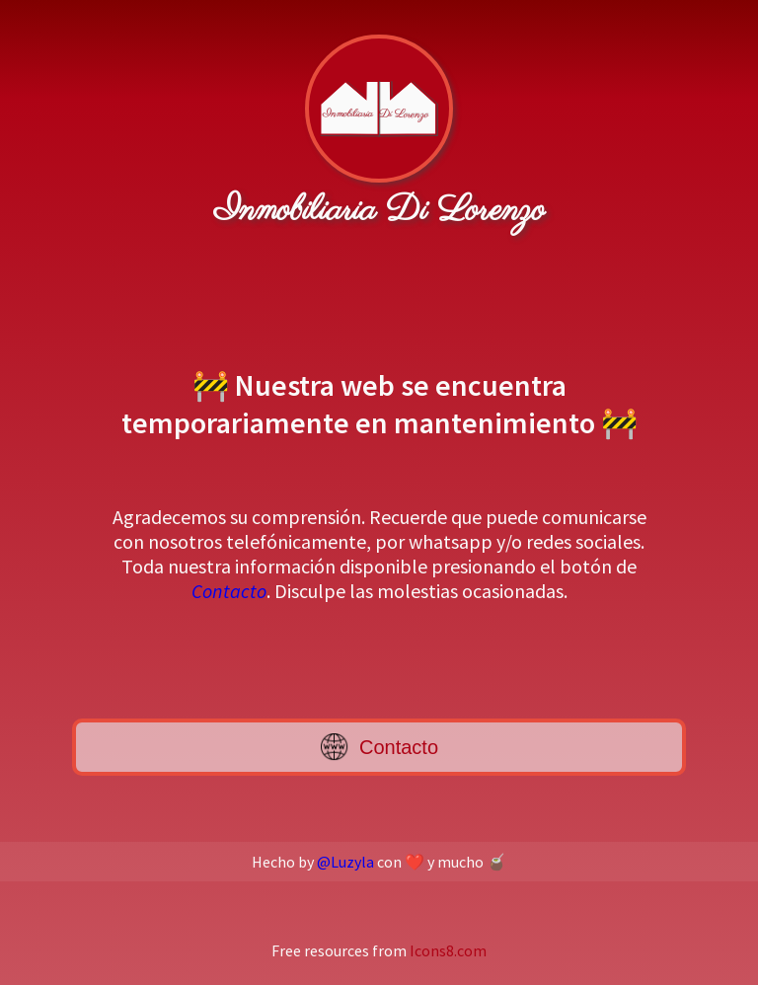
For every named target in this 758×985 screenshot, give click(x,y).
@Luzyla (345, 861)
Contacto (228, 590)
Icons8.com (448, 950)
